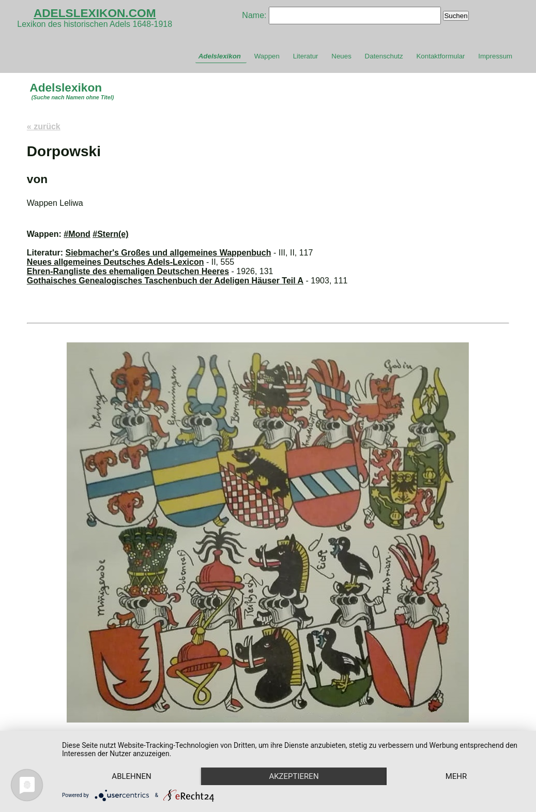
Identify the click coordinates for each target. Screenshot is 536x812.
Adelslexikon (219, 56)
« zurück (43, 126)
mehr (456, 776)
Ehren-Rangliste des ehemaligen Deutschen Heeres (128, 271)
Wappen (267, 56)
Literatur (305, 56)
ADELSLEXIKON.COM (95, 13)
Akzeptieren (293, 776)
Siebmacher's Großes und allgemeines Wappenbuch (168, 252)
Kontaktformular (440, 56)
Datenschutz (384, 56)
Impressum (495, 56)
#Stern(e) (110, 234)
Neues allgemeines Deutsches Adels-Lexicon (115, 262)
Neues (341, 56)
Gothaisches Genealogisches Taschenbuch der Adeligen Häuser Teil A (165, 280)
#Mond (77, 234)
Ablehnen (131, 776)
